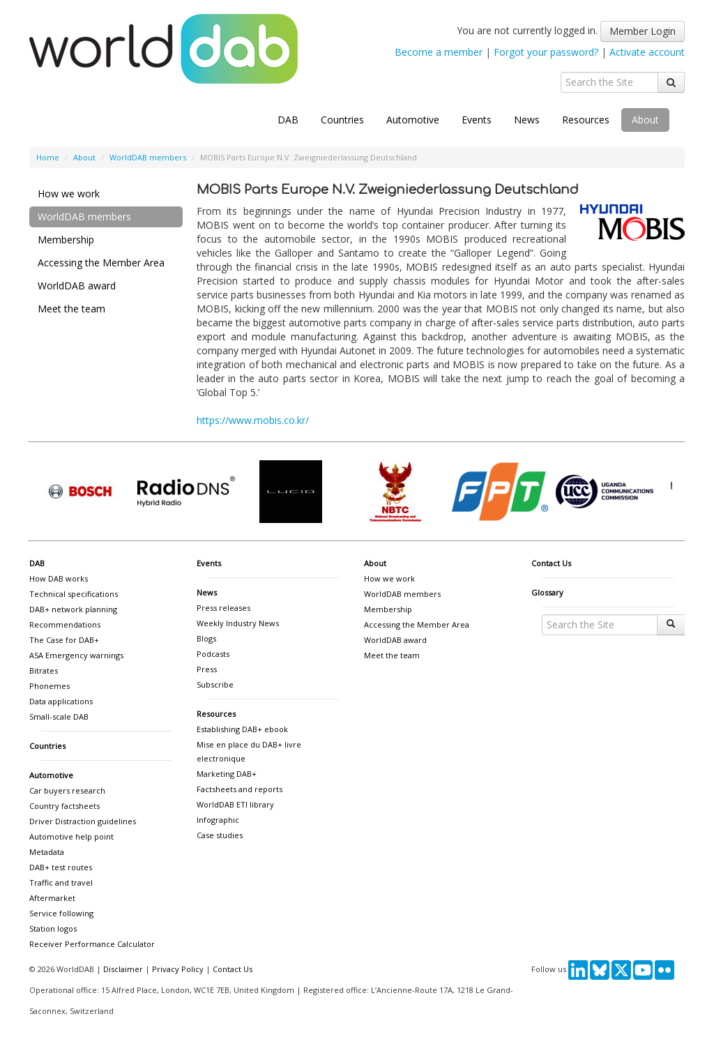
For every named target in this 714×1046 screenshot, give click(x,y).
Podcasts (213, 654)
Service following (61, 913)
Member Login (642, 31)
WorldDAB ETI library (235, 804)
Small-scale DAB (59, 716)
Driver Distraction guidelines (82, 821)
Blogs (206, 638)
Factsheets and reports (239, 789)
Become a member (439, 52)
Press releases (223, 607)
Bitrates (43, 670)
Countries (342, 119)
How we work (69, 193)
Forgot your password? (546, 52)
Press (207, 669)
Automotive (412, 119)
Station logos (53, 928)
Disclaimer (123, 969)
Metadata (46, 852)
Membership (66, 239)
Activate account (647, 52)
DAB (288, 119)
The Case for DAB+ (64, 640)
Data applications (61, 701)
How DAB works (58, 578)
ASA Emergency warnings (76, 655)
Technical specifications (73, 594)
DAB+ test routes (60, 867)
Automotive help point (71, 836)
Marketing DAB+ (227, 773)
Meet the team (71, 308)
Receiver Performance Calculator (92, 944)
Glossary (547, 592)
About (645, 119)
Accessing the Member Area (101, 262)
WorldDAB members (147, 157)
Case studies (220, 835)
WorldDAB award (77, 285)
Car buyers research (67, 790)
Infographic (218, 819)
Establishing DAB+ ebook (242, 729)
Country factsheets (64, 806)
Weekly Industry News (238, 623)
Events (477, 119)
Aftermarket (52, 898)
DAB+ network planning (73, 609)
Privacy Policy (178, 969)
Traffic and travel (61, 882)
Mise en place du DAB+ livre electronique (249, 751)
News (527, 119)
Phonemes (49, 686)
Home (47, 157)
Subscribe (215, 684)
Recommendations (64, 624)
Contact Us (551, 563)
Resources (585, 119)
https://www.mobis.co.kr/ (253, 420)
